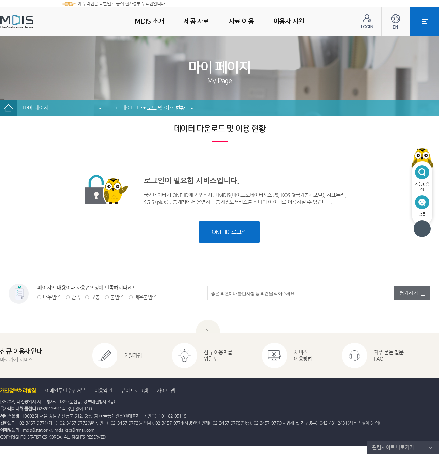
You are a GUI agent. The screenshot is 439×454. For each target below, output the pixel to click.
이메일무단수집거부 (65, 390)
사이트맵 (166, 390)
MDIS (34, 22)
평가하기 (408, 293)
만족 (75, 297)
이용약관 (103, 390)
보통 (95, 297)
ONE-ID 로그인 (229, 231)
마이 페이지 (36, 108)
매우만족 (52, 297)
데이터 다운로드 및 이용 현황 (153, 108)
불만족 (117, 297)
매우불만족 (145, 297)
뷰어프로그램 (134, 390)
